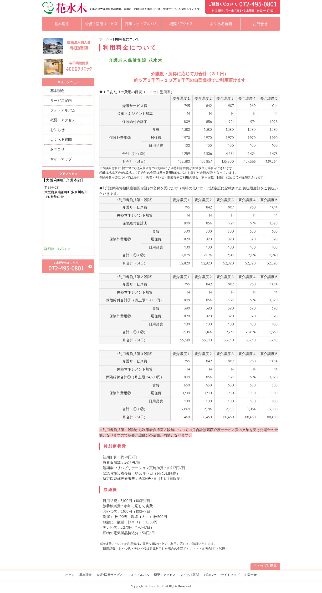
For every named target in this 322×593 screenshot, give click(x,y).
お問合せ (57, 149)
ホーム (104, 39)
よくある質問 (61, 139)
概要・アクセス (62, 120)
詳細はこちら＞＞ (57, 249)
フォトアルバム (62, 110)
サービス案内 (61, 100)
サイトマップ (61, 159)
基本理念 (57, 90)
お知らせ (57, 129)
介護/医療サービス (110, 575)
